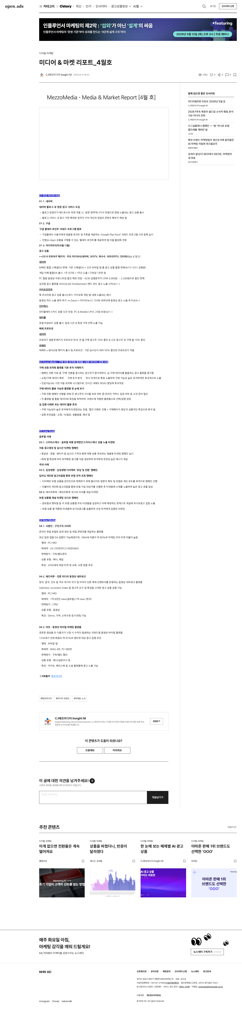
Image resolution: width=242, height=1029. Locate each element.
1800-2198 (184, 987)
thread (55, 1001)
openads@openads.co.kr (210, 987)
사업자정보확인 (172, 983)
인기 (88, 6)
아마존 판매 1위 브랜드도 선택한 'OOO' (210, 849)
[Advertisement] (211, 215)
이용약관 (140, 995)
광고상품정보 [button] (119, 6)
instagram (44, 1001)
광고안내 (207, 971)
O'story (66, 6)
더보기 (232, 827)
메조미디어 (56, 676)
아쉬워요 (117, 750)
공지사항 (154, 971)
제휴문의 (166, 971)
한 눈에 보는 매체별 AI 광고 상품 (162, 849)
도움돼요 (90, 750)
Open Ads (14, 6)
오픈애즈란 (141, 971)
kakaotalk (67, 1001)
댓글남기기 (157, 797)
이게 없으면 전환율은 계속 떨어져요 (59, 849)
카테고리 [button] (46, 6)
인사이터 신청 (228, 6)
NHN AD (45, 972)
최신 (78, 6)
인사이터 (101, 6)
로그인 (213, 6)
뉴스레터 (195, 971)
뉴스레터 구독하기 (207, 951)
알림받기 (156, 721)
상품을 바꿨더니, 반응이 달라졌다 (108, 849)
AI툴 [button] (136, 6)
